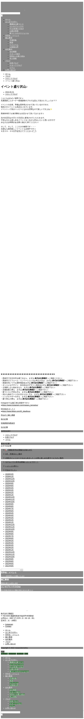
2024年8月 (9, 506)
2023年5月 (9, 541)
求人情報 (13, 58)
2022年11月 (10, 554)
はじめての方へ (11, 22)
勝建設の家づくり (17, 24)
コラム (12, 68)
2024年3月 (9, 518)
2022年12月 (10, 552)
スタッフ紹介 (15, 54)
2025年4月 (9, 488)
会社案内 (8, 49)
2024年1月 (9, 522)
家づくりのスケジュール (19, 33)
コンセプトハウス (17, 26)
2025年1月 (9, 495)
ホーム (7, 19)
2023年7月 (9, 536)
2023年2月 (9, 547)
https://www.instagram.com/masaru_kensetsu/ (20, 405)
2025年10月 (10, 481)
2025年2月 (9, 492)
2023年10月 (10, 529)
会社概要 (13, 52)
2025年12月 (10, 479)
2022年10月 (10, 557)
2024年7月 (9, 509)
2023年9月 (9, 531)
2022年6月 (9, 564)
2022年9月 (9, 559)
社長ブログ (14, 63)
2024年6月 (9, 511)
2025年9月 (9, 483)
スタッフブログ (16, 65)
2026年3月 (9, 474)
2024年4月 (9, 515)
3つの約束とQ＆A (17, 29)
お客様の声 (14, 47)
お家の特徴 (14, 31)
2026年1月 (9, 476)
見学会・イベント (12, 35)
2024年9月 (9, 504)
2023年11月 (10, 527)
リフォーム (14, 45)
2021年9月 (9, 566)
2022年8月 (9, 561)
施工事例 (8, 38)
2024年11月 (10, 499)
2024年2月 (9, 520)
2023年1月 (9, 550)
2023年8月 (9, 534)
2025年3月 (9, 490)
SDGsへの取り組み (17, 56)
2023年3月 (9, 545)
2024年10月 (10, 502)
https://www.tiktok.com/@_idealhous (16, 411)
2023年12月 (10, 525)
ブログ (7, 61)
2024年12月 (10, 497)
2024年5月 (9, 513)
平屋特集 (13, 40)
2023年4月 (9, 543)
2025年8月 (9, 486)
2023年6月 (9, 538)
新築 (11, 42)
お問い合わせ (10, 70)
